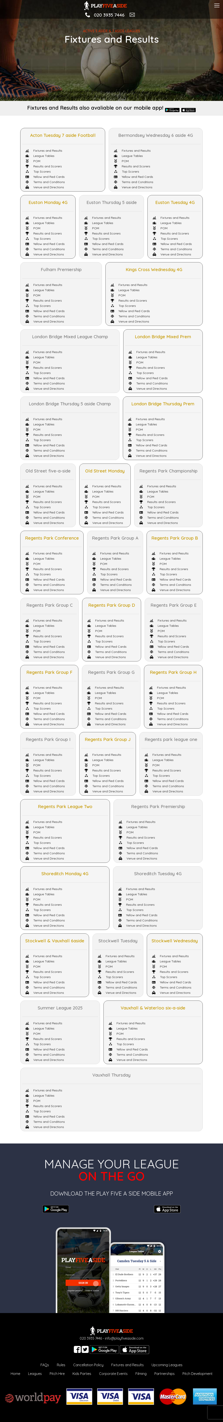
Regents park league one (171, 739)
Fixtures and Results (43, 151)
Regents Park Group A (115, 538)
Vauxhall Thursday (111, 1075)
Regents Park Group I (48, 739)
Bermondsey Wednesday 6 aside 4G (155, 135)
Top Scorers (38, 171)
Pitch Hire (57, 1373)
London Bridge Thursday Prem (162, 403)
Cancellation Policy (88, 1365)
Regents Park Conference (52, 538)
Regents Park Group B (174, 538)
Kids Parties (82, 1373)
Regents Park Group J (108, 739)
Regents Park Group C (49, 605)
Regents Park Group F (49, 672)
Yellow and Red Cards (45, 177)
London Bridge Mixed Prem (163, 336)
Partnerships (164, 1373)
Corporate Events (113, 1373)
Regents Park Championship (168, 471)
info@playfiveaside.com (124, 1338)
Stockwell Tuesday (117, 940)
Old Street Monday (105, 471)
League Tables (39, 156)
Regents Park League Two (65, 806)
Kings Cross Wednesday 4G (154, 269)
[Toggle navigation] (217, 5)
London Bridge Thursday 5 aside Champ (70, 403)
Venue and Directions (44, 187)
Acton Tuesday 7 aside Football (63, 135)
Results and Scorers (43, 166)
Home (15, 1373)
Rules (61, 1365)
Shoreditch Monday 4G (64, 873)
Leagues (35, 1373)
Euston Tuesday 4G (175, 202)
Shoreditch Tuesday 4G (158, 873)
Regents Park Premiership (158, 806)
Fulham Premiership (61, 269)
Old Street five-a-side (48, 471)
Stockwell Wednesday (175, 940)
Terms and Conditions (45, 182)
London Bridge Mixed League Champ (70, 336)
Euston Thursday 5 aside (111, 202)
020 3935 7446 (109, 15)
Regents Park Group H (173, 672)
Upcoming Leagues (167, 1365)
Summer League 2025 (60, 1008)
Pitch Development (197, 1373)
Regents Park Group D (111, 605)
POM (32, 161)
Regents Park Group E (173, 605)
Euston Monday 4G (48, 202)
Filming (141, 1373)
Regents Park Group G (111, 672)
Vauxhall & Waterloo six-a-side (153, 1008)
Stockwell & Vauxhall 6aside (54, 940)
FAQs (45, 1365)
